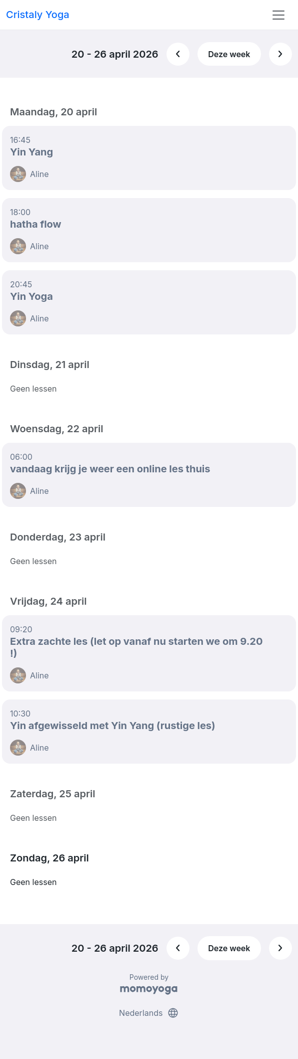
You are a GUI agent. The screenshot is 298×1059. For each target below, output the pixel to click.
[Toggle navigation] (278, 15)
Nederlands (149, 1013)
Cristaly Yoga (38, 15)
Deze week (229, 54)
